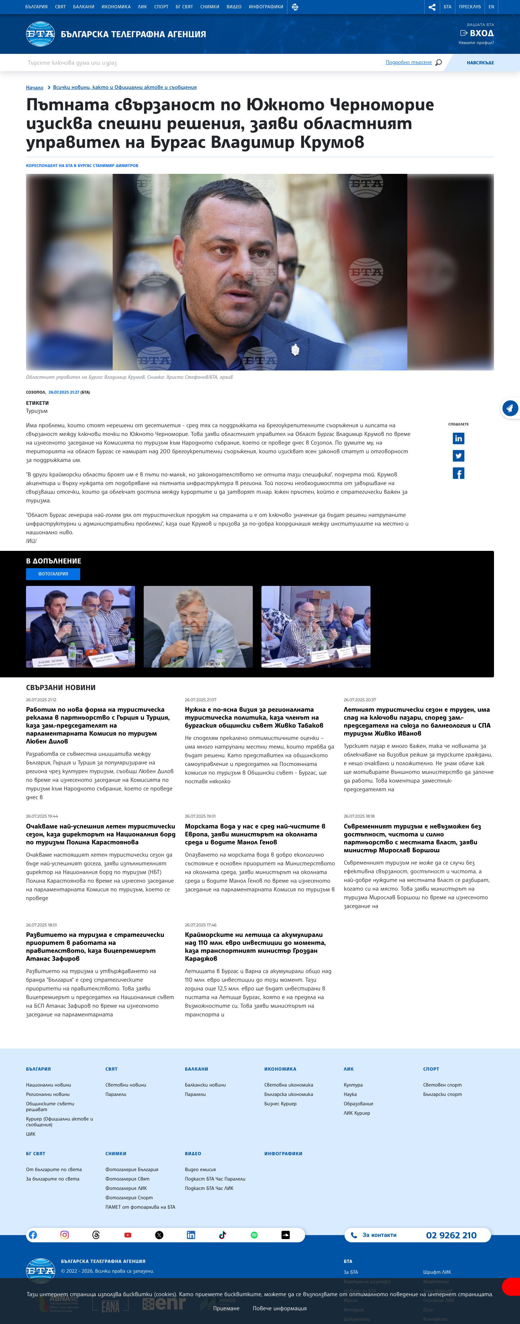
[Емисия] (455, 62)
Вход (482, 33)
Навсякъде (480, 63)
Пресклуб (470, 7)
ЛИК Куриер (357, 1113)
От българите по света (54, 1170)
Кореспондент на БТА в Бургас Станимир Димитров (82, 165)
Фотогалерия (53, 574)
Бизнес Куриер (280, 1104)
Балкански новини (205, 1085)
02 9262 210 (451, 1235)
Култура (353, 1085)
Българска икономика (288, 1094)
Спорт (161, 7)
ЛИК (142, 7)
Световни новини (125, 1085)
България (36, 7)
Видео (234, 7)
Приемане (226, 1308)
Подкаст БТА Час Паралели (215, 1179)
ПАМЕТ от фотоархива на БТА (140, 1207)
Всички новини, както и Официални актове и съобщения (125, 87)
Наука (350, 1094)
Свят (60, 7)
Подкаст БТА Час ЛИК (209, 1188)
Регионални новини (48, 1094)
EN (491, 7)
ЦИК (30, 1134)
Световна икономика (288, 1085)
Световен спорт (442, 1085)
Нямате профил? (476, 42)
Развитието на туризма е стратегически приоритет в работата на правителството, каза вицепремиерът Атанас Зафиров (95, 947)
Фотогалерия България (132, 1170)
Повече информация (280, 1308)
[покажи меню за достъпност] (511, 1287)
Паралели (115, 1094)
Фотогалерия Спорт (129, 1198)
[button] (295, 7)
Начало (34, 88)
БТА (447, 7)
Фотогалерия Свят (127, 1179)
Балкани (83, 7)
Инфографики (266, 7)
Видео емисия (200, 1170)
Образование (358, 1104)
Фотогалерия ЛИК (126, 1188)
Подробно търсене (409, 62)
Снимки (210, 7)
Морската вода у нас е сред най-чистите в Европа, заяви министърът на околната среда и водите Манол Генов (255, 834)
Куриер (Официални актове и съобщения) (59, 1122)
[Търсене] (438, 62)
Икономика (116, 7)
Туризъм (37, 410)
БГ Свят (184, 7)
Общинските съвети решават (50, 1107)
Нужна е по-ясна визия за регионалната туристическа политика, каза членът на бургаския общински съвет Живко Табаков (254, 717)
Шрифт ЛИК (437, 1272)
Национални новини (48, 1085)
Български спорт (442, 1094)
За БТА (351, 1272)
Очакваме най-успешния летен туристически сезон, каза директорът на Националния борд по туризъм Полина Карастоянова (101, 834)
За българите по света (52, 1179)
